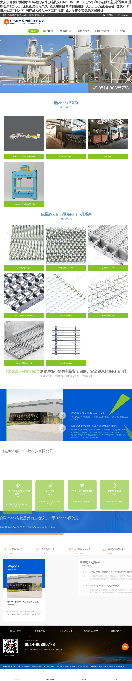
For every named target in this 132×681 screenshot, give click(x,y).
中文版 (117, 15)
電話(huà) (82, 678)
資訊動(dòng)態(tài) (102, 31)
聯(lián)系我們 (120, 31)
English (125, 15)
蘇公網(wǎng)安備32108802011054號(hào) (108, 666)
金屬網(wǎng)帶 (83, 31)
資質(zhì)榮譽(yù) (41, 631)
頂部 (115, 678)
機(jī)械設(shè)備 (65, 31)
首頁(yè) (33, 31)
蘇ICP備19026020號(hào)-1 (66, 666)
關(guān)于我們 (48, 31)
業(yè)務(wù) (49, 678)
